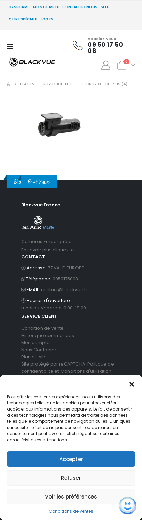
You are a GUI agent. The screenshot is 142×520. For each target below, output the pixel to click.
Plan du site (34, 357)
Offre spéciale (23, 19)
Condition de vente (42, 328)
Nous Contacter (38, 349)
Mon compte (46, 7)
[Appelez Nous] (99, 45)
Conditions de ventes (71, 511)
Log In (47, 19)
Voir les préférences (71, 496)
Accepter (71, 459)
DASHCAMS (19, 7)
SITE (105, 7)
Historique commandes (47, 335)
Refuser (71, 477)
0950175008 (66, 279)
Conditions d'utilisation (86, 371)
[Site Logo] (32, 62)
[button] (131, 383)
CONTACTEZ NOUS (80, 7)
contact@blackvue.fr (64, 289)
